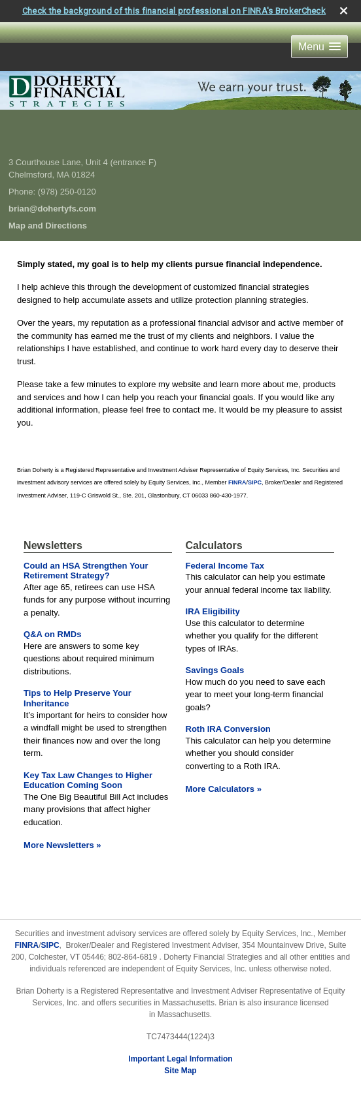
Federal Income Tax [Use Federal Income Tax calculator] (225, 566)
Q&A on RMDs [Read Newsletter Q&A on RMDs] (52, 634)
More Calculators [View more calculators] (224, 789)
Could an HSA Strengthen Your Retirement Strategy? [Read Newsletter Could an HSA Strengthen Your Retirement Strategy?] (86, 571)
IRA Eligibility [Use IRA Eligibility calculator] (213, 611)
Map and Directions (48, 225)
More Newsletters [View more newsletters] (62, 845)
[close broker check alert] (343, 11)
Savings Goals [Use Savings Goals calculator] (215, 670)
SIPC (50, 945)
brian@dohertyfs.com (52, 208)
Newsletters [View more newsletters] (53, 545)
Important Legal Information (180, 1058)
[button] (319, 46)
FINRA (27, 945)
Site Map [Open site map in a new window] (180, 1070)
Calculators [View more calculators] (214, 545)
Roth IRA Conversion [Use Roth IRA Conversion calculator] (228, 729)
